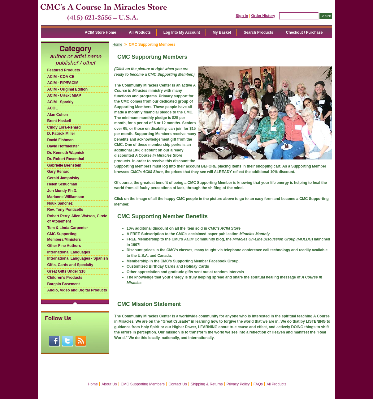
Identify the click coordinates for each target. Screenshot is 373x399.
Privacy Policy (238, 384)
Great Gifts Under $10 (66, 271)
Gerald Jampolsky (63, 178)
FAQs (258, 384)
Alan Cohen (57, 114)
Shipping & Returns (207, 384)
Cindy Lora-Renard (64, 127)
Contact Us (177, 384)
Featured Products (63, 70)
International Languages (68, 252)
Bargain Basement (63, 284)
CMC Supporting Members (143, 384)
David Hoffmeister (63, 146)
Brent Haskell (59, 121)
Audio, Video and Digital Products (77, 290)
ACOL (52, 108)
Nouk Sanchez (60, 203)
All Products (140, 32)
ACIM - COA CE (61, 76)
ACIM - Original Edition (67, 89)
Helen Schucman (62, 184)
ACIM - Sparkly (60, 102)
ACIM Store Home (100, 32)
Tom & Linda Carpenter (67, 228)
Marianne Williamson (65, 197)
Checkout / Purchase (304, 32)
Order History (263, 16)
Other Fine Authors (64, 246)
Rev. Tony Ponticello (65, 209)
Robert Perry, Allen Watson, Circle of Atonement (77, 219)
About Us (109, 384)
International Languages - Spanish (77, 258)
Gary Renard (58, 171)
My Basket (222, 32)
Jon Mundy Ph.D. (62, 191)
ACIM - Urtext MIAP (64, 95)
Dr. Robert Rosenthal (65, 159)
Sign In (242, 16)
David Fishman (60, 140)
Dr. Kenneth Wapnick (66, 153)
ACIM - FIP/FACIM (63, 83)
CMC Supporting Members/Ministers (64, 237)
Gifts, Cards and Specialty (70, 265)
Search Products (258, 32)
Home (117, 44)
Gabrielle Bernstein (64, 165)
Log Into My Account (181, 32)
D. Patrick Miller (61, 133)
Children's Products (65, 277)
